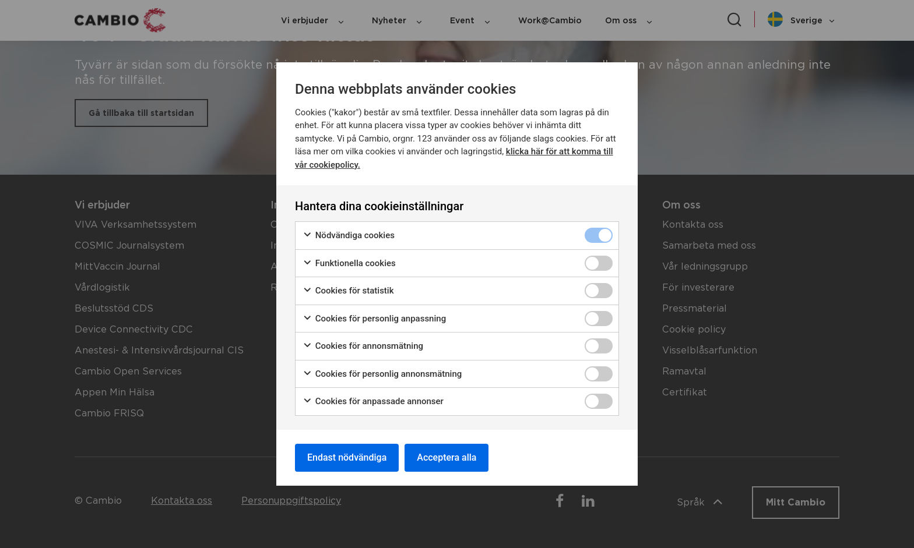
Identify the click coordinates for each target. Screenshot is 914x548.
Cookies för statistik (348, 290)
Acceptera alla (446, 457)
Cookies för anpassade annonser (373, 401)
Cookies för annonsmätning (363, 346)
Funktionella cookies (349, 263)
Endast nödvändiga (346, 457)
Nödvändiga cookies (349, 235)
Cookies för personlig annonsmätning (382, 374)
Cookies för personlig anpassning (374, 318)
